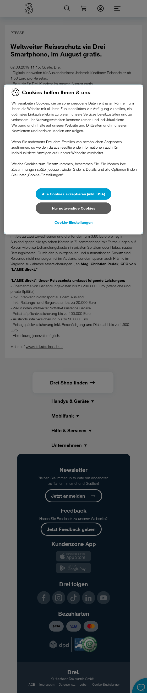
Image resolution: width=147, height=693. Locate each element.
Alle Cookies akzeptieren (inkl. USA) (73, 194)
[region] (73, 160)
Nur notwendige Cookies (73, 208)
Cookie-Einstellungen (73, 222)
